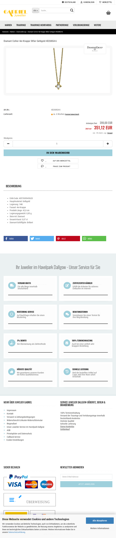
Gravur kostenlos (67, 426)
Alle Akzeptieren (100, 520)
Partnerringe (62, 25)
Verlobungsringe (81, 25)
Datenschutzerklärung (16, 532)
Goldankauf (65, 429)
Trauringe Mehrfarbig (40, 25)
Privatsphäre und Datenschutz (19, 433)
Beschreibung (13, 185)
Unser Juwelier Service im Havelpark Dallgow (25, 427)
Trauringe (21, 25)
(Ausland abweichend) (72, 114)
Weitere (97, 25)
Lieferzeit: (8, 114)
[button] (16, 238)
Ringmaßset (11, 423)
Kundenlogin (87, 2)
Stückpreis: (8, 138)
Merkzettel (105, 2)
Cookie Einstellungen (15, 440)
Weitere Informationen (99, 528)
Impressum (11, 410)
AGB (8, 430)
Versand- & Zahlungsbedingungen (20, 417)
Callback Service (13, 437)
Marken (8, 25)
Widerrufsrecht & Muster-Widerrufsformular (24, 420)
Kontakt (9, 413)
